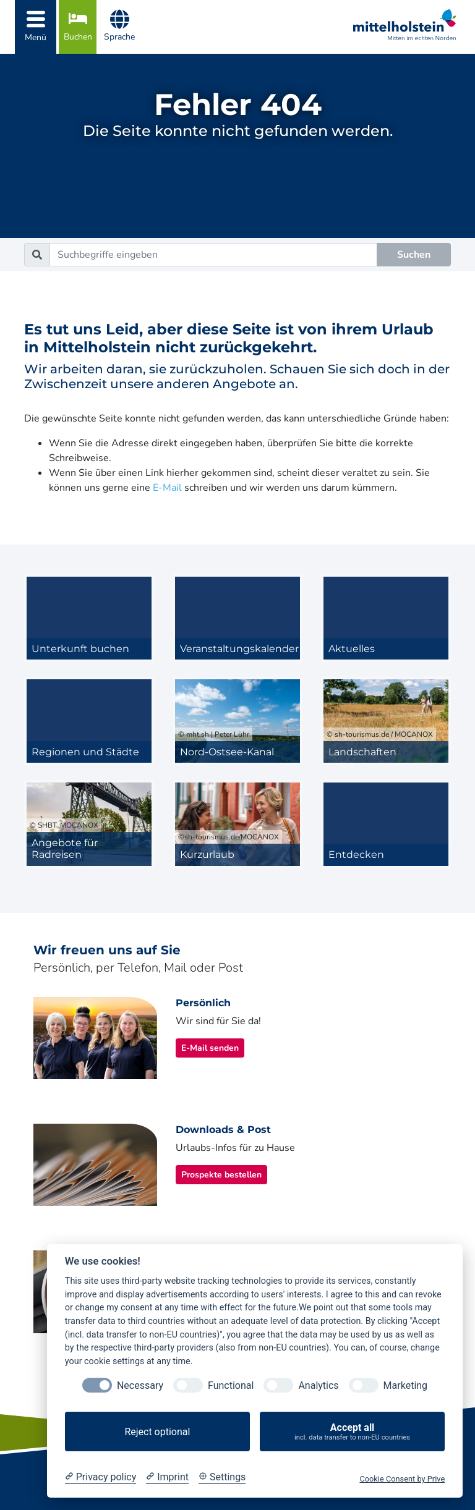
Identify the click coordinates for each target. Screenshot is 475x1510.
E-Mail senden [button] (210, 1048)
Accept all (352, 1432)
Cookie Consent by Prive (402, 1478)
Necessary (140, 1385)
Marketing (405, 1385)
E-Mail (167, 487)
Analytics (318, 1385)
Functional (231, 1385)
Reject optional (157, 1432)
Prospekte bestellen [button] (221, 1175)
